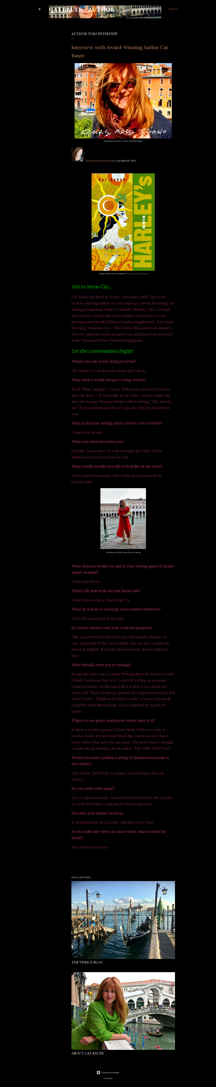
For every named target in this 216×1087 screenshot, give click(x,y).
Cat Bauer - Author (82, 9)
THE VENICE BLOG (87, 962)
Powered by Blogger (108, 1072)
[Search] (173, 9)
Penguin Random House (137, 273)
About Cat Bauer (87, 1053)
